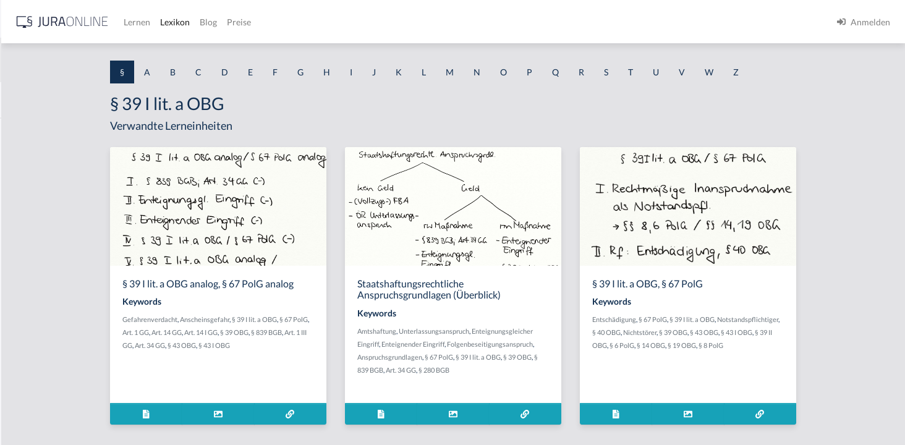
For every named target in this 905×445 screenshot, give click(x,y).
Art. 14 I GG (299, 332)
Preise (435, 22)
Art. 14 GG (265, 332)
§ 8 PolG (809, 345)
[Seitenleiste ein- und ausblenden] (178, 19)
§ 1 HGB (25, 215)
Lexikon (371, 22)
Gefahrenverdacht (248, 319)
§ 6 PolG (720, 345)
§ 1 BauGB (29, 159)
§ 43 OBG (280, 345)
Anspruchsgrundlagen (488, 357)
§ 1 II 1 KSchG (36, 409)
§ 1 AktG (26, 131)
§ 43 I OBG (312, 345)
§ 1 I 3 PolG (31, 354)
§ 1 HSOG (28, 242)
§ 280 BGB (532, 370)
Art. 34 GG (248, 345)
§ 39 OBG (332, 332)
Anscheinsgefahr (303, 319)
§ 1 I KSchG (31, 381)
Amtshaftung (475, 331)
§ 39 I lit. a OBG (352, 319)
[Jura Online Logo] (259, 22)
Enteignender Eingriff (511, 344)
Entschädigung (712, 319)
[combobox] (99, 60)
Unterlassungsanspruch (532, 331)
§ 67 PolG (392, 319)
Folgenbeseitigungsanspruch (588, 344)
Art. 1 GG (234, 332)
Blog (405, 22)
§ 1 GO (23, 187)
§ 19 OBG (780, 345)
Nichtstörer (738, 332)
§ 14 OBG (749, 345)
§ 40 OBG (704, 332)
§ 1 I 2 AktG (32, 298)
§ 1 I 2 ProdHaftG (43, 326)
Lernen (333, 22)
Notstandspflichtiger (846, 319)
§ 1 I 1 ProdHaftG (43, 270)
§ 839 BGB (364, 332)
